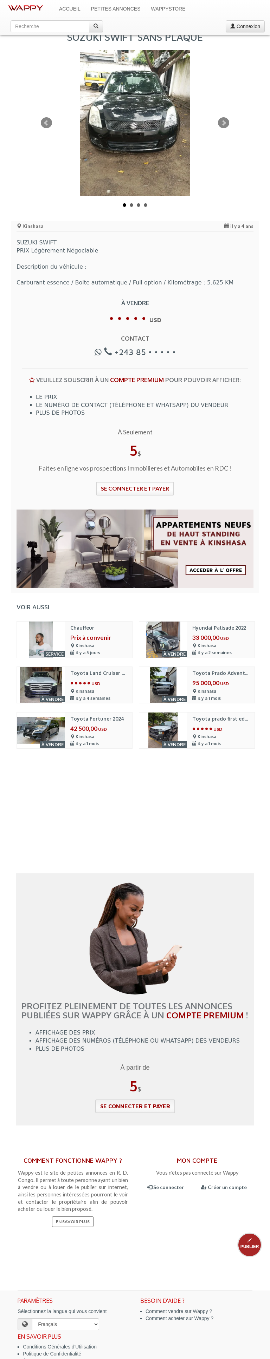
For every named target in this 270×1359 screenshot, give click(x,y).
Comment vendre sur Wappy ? (179, 1311)
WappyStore (168, 9)
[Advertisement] (135, 821)
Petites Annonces (116, 9)
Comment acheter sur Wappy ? (179, 1318)
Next (223, 123)
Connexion (245, 26)
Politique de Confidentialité (52, 1354)
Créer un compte (224, 1187)
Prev (46, 123)
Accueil (70, 9)
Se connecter (165, 1187)
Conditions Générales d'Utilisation (60, 1347)
